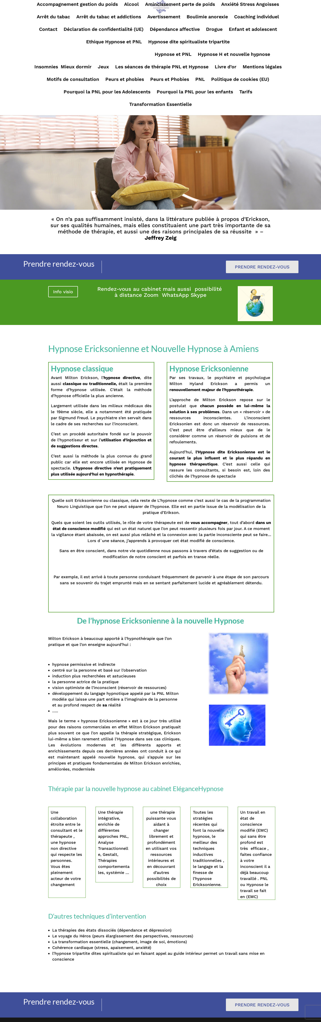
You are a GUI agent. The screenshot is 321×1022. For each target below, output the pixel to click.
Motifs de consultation (73, 80)
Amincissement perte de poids (180, 5)
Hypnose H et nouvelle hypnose (234, 55)
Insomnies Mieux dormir (63, 67)
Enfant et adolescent (253, 30)
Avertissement (163, 17)
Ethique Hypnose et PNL (114, 42)
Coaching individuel (256, 17)
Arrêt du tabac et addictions (108, 17)
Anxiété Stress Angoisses (250, 5)
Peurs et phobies (124, 80)
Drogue (214, 30)
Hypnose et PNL (173, 55)
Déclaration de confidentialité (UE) (104, 30)
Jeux (103, 67)
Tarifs (245, 92)
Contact (48, 30)
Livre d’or (225, 67)
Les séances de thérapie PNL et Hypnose (161, 67)
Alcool (131, 5)
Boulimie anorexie (207, 17)
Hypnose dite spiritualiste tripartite (189, 42)
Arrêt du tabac (53, 17)
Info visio (63, 291)
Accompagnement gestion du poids (77, 5)
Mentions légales (262, 67)
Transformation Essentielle (160, 105)
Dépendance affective (175, 30)
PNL (200, 80)
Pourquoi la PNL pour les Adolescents (107, 92)
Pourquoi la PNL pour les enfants (195, 92)
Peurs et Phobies (169, 80)
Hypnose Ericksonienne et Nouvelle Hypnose (97, 55)
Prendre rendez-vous (262, 267)
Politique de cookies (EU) (240, 80)
